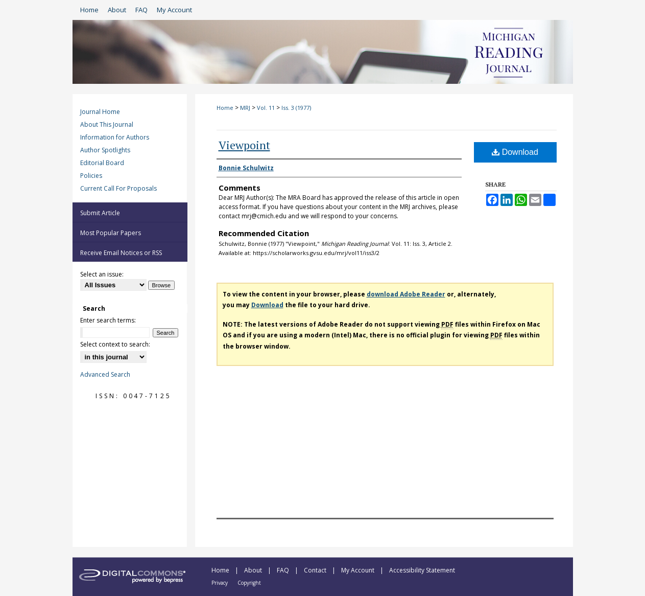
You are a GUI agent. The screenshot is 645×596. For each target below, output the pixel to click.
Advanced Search (105, 374)
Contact (316, 570)
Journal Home (100, 111)
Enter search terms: (108, 320)
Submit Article (100, 213)
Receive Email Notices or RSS (121, 252)
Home (225, 107)
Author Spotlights (105, 150)
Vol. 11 (266, 107)
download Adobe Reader (406, 294)
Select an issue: (102, 274)
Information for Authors (114, 137)
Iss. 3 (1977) (296, 107)
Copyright (249, 582)
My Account (358, 570)
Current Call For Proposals (118, 188)
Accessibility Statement (422, 570)
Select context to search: (115, 344)
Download (515, 152)
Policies (91, 175)
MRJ (245, 107)
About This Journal (106, 124)
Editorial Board (102, 162)
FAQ (284, 570)
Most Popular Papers (110, 232)
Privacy (220, 582)
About (254, 570)
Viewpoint (244, 144)
